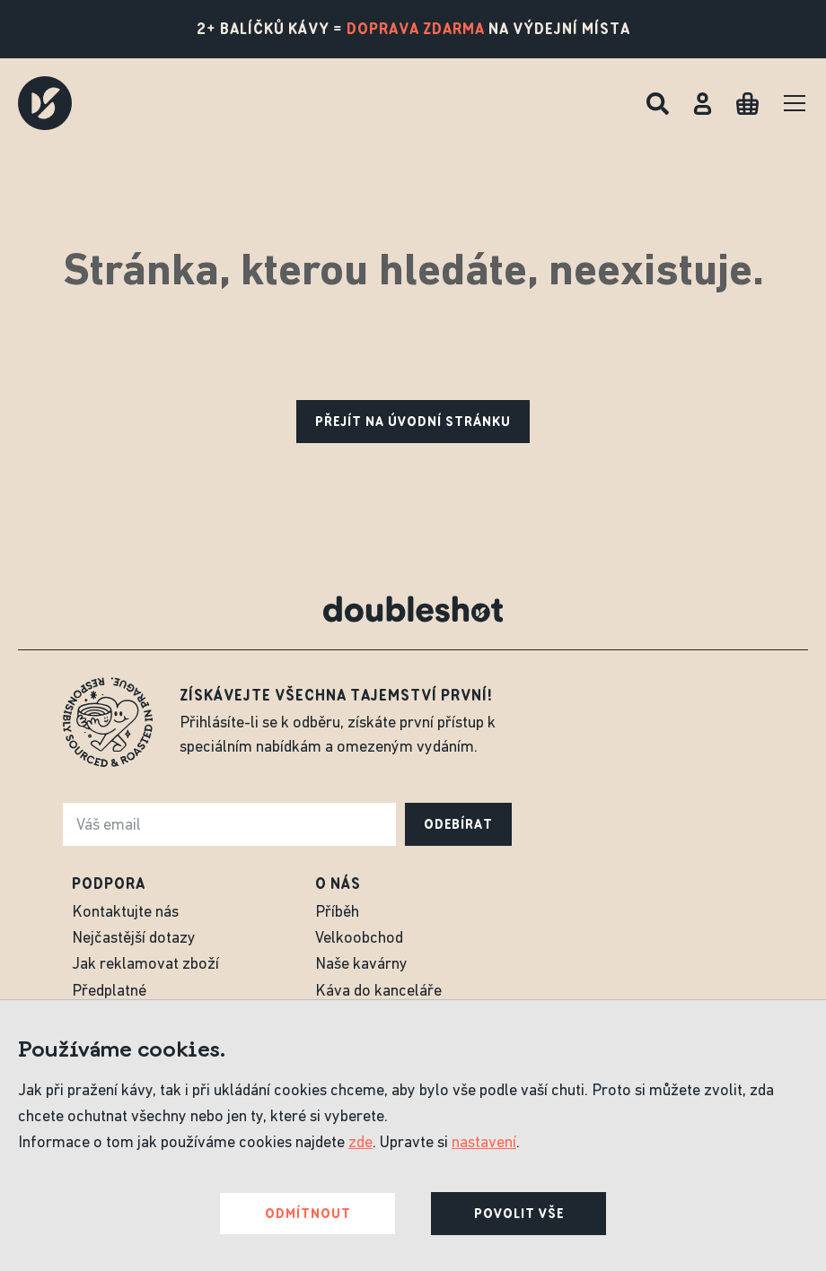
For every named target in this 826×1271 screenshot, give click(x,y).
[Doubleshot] (45, 103)
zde (360, 1143)
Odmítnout (308, 1214)
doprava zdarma (416, 29)
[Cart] (747, 103)
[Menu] (794, 103)
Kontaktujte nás (125, 912)
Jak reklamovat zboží (145, 964)
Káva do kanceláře (378, 991)
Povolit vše (519, 1214)
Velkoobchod (359, 938)
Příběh (337, 912)
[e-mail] (229, 824)
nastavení (484, 1143)
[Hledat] (657, 104)
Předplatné (109, 991)
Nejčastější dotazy (134, 938)
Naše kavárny (361, 964)
